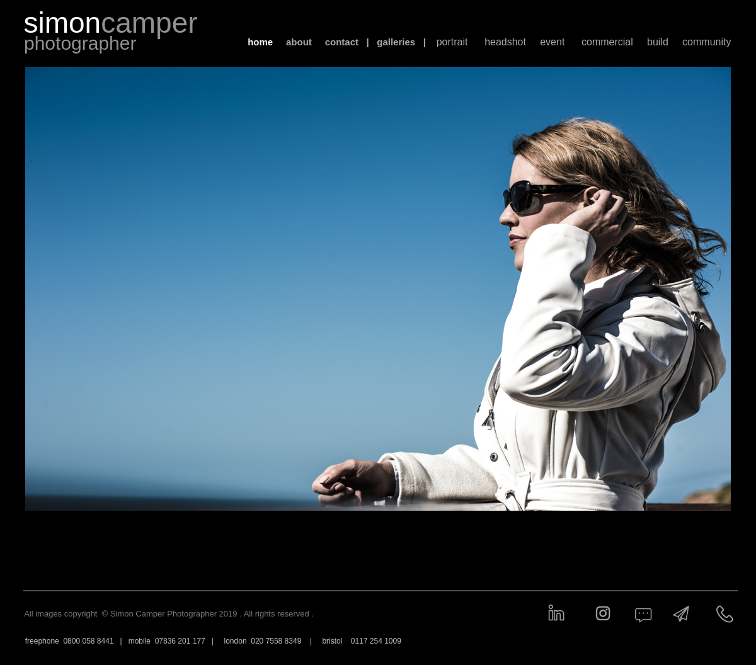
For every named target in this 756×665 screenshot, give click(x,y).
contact (341, 42)
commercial (607, 42)
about (299, 42)
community (706, 42)
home (260, 42)
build (657, 42)
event (552, 42)
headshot (505, 42)
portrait (452, 42)
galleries (396, 42)
